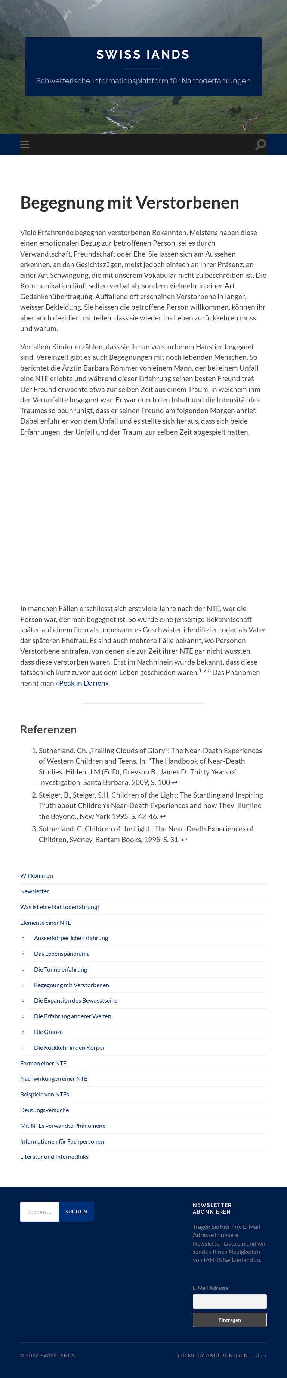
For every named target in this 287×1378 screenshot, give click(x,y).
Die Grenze (48, 1031)
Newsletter (34, 890)
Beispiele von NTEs (44, 1094)
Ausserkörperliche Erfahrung (71, 937)
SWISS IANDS (143, 54)
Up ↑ (261, 1356)
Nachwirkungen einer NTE (53, 1078)
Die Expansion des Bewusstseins (75, 1000)
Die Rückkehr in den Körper (69, 1047)
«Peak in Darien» (82, 683)
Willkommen (36, 875)
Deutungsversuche (44, 1109)
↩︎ (175, 782)
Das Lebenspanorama (62, 953)
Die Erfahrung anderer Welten (72, 1015)
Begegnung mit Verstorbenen (71, 984)
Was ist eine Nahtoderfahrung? (59, 906)
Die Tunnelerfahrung (60, 969)
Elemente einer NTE (45, 922)
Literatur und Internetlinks (54, 1156)
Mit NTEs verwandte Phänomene (62, 1125)
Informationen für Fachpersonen (62, 1141)
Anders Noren (227, 1356)
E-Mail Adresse (210, 1288)
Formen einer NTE (43, 1063)
